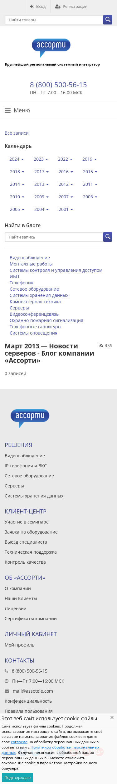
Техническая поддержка (31, 552)
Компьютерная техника (35, 301)
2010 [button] (17, 197)
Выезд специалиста (26, 542)
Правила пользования (29, 711)
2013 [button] (41, 184)
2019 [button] (89, 159)
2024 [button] (16, 159)
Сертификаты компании (31, 618)
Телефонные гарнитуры (35, 327)
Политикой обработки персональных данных (50, 749)
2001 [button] (66, 209)
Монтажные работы (31, 264)
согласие (19, 741)
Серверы (19, 308)
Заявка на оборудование (31, 532)
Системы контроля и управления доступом (56, 270)
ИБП (14, 276)
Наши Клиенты (21, 598)
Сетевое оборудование (34, 289)
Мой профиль (19, 645)
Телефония (21, 283)
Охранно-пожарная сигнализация (46, 320)
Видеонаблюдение (30, 257)
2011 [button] (90, 184)
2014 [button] (17, 184)
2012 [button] (66, 184)
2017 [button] (41, 172)
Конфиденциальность (28, 701)
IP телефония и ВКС (26, 466)
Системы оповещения (33, 333)
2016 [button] (66, 172)
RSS (106, 345)
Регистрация (71, 6)
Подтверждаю (17, 777)
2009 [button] (41, 197)
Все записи (17, 133)
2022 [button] (65, 159)
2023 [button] (41, 159)
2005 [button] (17, 209)
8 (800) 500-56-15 (58, 84)
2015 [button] (90, 172)
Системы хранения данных (39, 295)
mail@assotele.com (33, 691)
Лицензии (16, 608)
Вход (38, 6)
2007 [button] (66, 197)
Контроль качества (25, 562)
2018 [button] (17, 172)
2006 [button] (90, 197)
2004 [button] (41, 209)
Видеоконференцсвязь (34, 314)
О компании (18, 588)
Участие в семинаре (27, 522)
